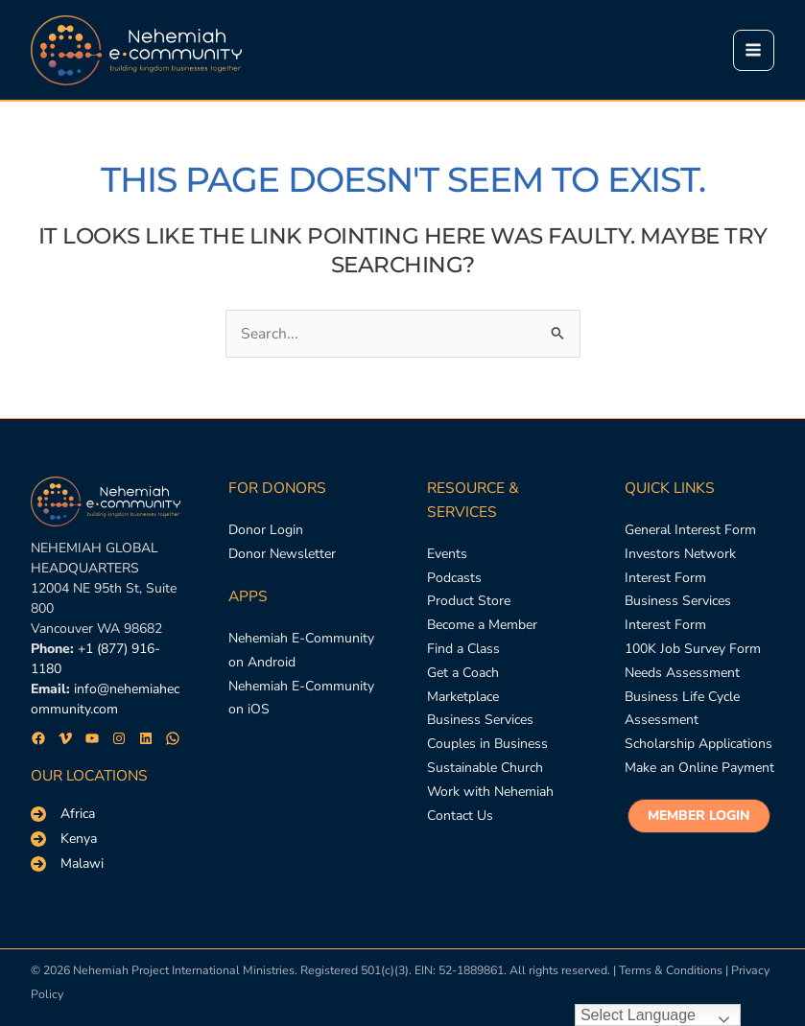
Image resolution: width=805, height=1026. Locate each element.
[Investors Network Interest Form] (699, 567)
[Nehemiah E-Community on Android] (303, 651)
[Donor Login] (265, 531)
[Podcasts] (454, 579)
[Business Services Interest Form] (699, 614)
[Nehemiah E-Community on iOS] (303, 699)
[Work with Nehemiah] (490, 792)
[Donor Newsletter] (282, 555)
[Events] (447, 555)
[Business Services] (480, 721)
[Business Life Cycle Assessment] (699, 710)
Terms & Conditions (670, 970)
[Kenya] (64, 839)
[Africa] (63, 814)
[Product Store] (468, 602)
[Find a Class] (463, 650)
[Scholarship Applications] (698, 745)
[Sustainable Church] (485, 769)
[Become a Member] (482, 626)
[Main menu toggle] (753, 50)
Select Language (638, 1015)
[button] (698, 816)
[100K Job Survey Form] (693, 650)
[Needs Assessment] (682, 674)
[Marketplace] (463, 698)
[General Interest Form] (690, 531)
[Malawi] (67, 864)
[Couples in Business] (487, 745)
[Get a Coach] (463, 674)
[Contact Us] (460, 816)
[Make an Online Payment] (699, 769)
